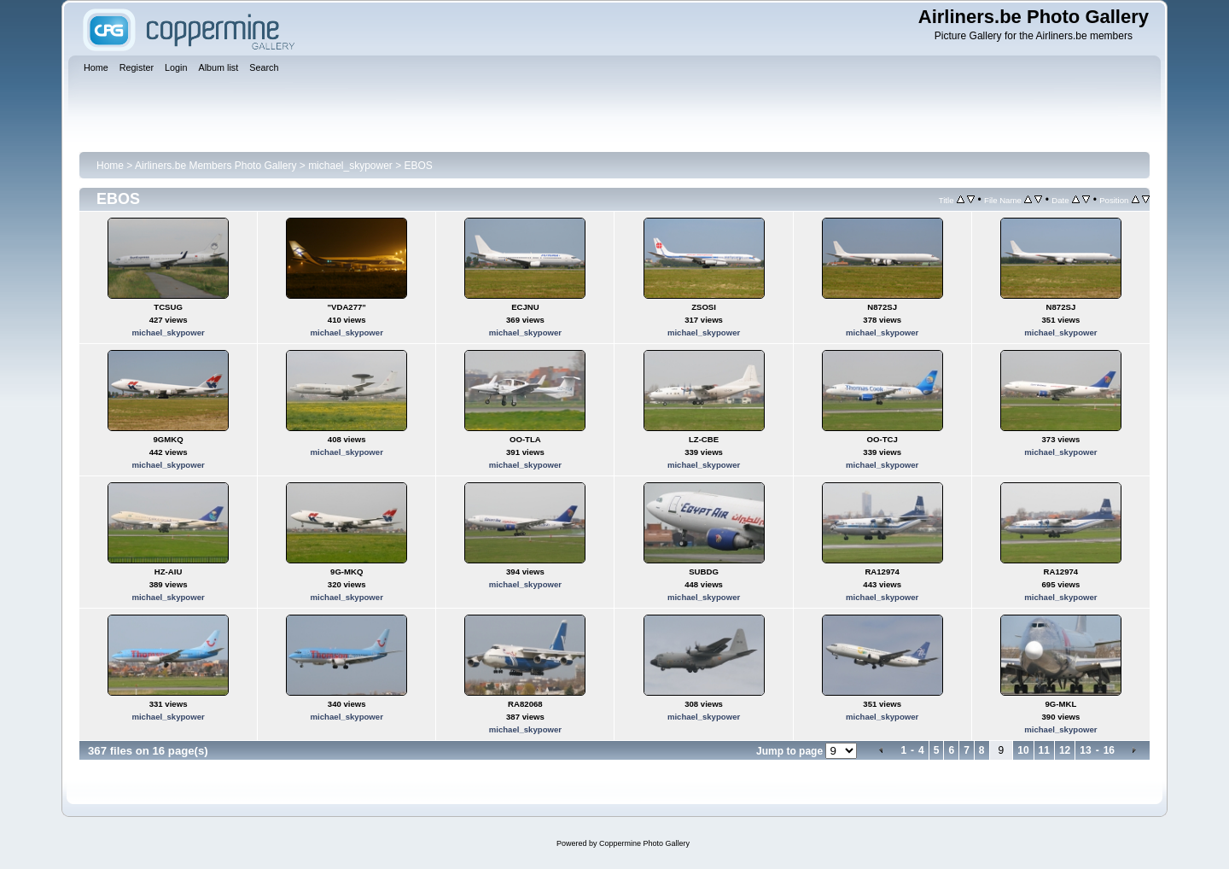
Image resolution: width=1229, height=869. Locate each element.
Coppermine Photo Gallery (644, 843)
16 (1109, 750)
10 (1022, 750)
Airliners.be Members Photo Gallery (215, 166)
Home (110, 166)
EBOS (419, 166)
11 (1044, 750)
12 (1064, 750)
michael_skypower (350, 166)
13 (1085, 750)
